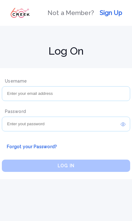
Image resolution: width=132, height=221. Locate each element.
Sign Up (111, 13)
